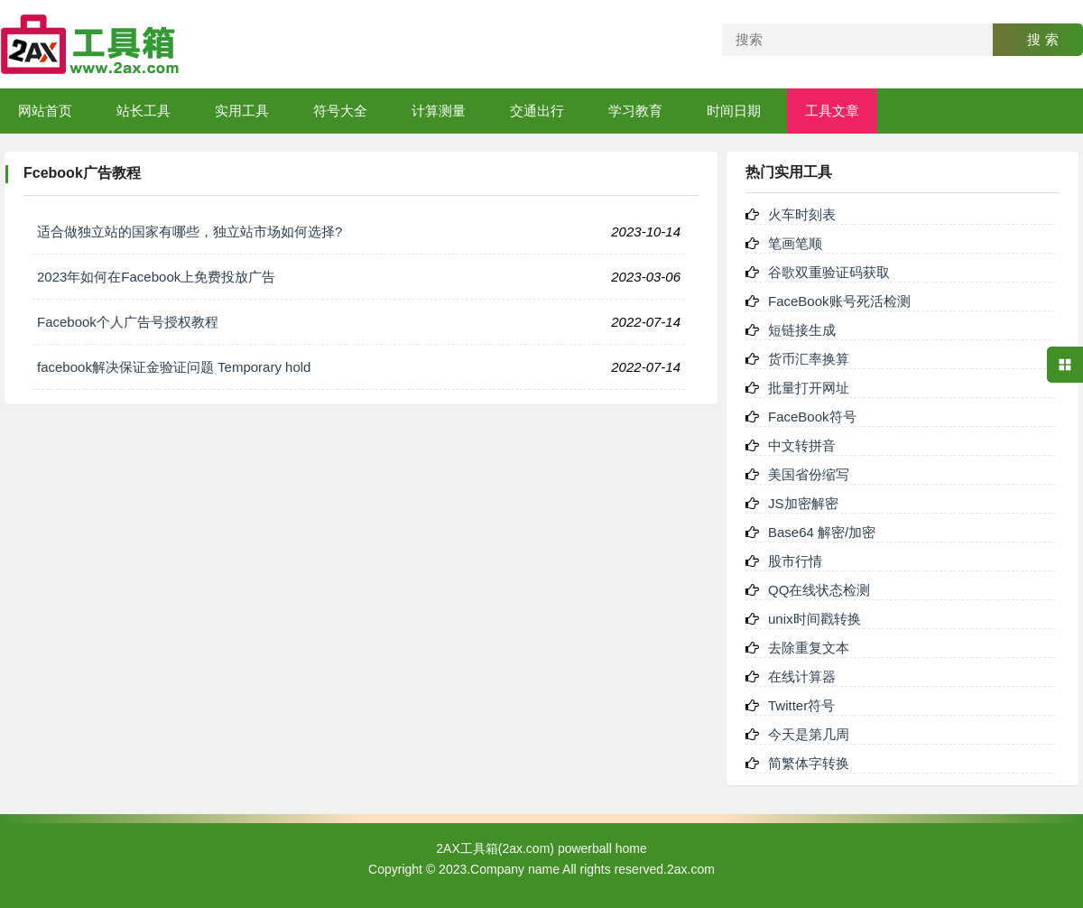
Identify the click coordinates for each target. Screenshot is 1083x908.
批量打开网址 (808, 387)
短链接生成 (802, 330)
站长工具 (143, 110)
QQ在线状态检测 (819, 590)
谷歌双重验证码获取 (829, 272)
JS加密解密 (803, 503)
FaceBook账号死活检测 (839, 301)
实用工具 (242, 110)
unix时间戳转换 (814, 618)
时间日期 (734, 110)
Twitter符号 (801, 705)
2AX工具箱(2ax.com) (495, 848)
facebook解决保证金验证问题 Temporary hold (173, 367)
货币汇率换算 (808, 358)
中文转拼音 (802, 445)
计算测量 (439, 110)
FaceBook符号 (812, 416)
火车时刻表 (802, 214)
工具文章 (832, 110)
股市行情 (795, 561)
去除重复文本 (808, 647)
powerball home (602, 848)
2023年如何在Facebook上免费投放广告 (156, 276)
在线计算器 (802, 676)
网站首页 (45, 110)
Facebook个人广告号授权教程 (127, 321)
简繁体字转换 (808, 763)
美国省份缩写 (808, 474)
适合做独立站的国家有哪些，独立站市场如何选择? (189, 231)
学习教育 (635, 110)
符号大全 (340, 110)
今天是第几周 (808, 734)
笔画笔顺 (795, 243)
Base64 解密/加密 (821, 532)
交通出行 (537, 110)
